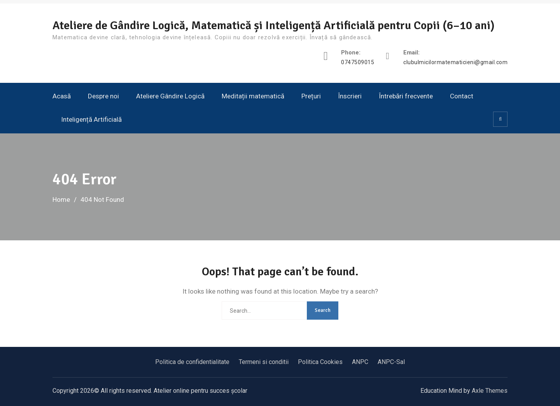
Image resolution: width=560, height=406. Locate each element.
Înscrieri (350, 96)
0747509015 (357, 62)
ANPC (360, 362)
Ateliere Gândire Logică (170, 96)
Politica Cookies (320, 362)
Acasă (61, 96)
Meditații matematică (253, 96)
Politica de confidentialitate (192, 362)
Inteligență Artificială (91, 119)
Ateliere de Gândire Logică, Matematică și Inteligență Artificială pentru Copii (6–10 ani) (273, 25)
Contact (461, 96)
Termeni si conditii (264, 362)
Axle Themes (490, 390)
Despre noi (103, 96)
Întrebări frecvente (406, 96)
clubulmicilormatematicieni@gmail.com (455, 62)
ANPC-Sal (391, 362)
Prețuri (311, 96)
